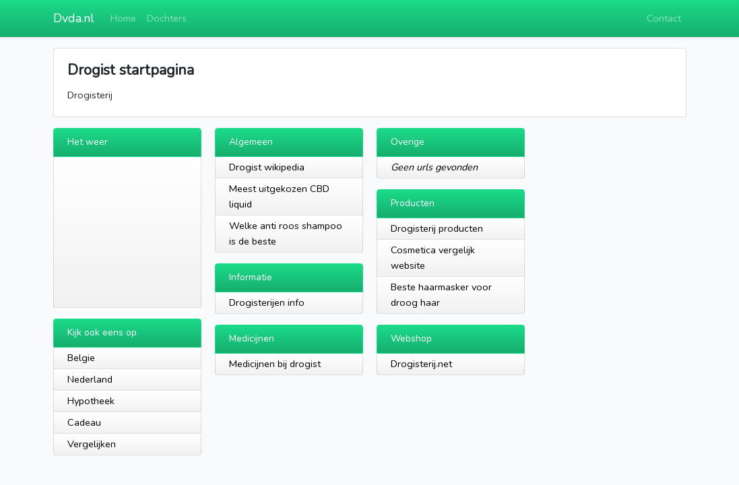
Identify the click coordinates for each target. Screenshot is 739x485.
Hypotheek (91, 401)
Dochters (167, 18)
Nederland (90, 379)
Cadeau (84, 422)
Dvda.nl (73, 18)
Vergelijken (91, 444)
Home (123, 18)
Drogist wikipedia (266, 167)
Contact (664, 18)
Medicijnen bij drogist (275, 363)
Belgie (81, 357)
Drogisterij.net (421, 363)
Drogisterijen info (266, 302)
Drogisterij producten (437, 228)
